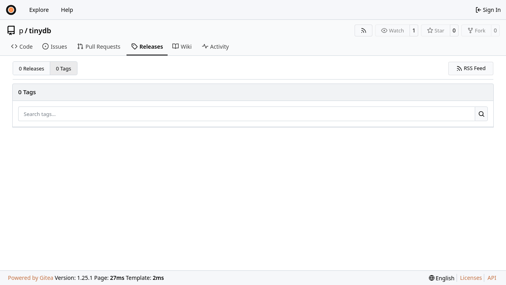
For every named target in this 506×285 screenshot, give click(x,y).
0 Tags (64, 68)
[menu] (442, 278)
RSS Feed (471, 68)
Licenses (471, 277)
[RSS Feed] (364, 30)
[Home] (11, 10)
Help (67, 9)
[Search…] (481, 114)
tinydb (40, 30)
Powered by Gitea (30, 277)
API (491, 277)
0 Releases (31, 68)
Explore (39, 9)
